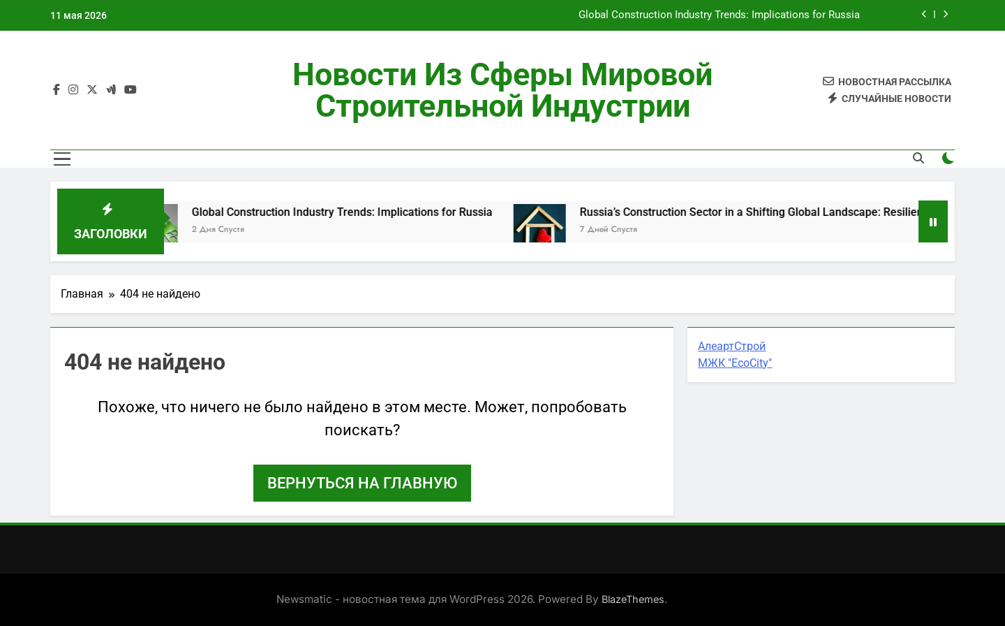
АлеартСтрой (732, 346)
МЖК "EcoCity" (735, 363)
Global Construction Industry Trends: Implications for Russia (719, 15)
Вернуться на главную (362, 483)
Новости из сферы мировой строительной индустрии (502, 90)
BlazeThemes (633, 599)
